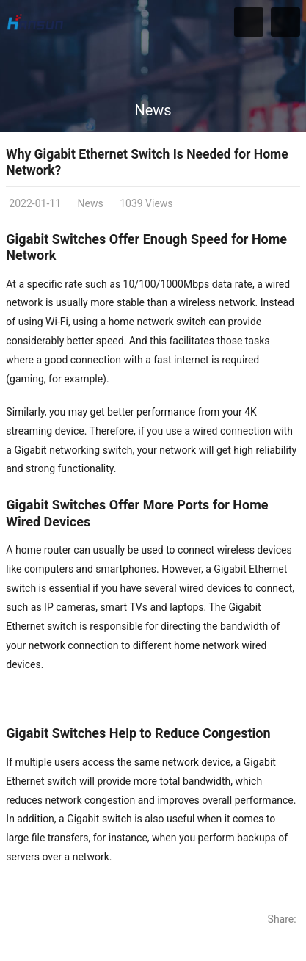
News (152, 110)
